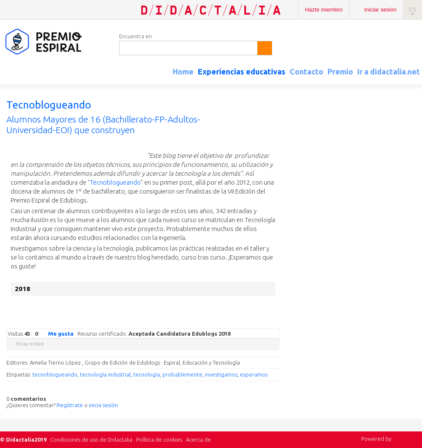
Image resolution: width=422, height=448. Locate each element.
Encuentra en (135, 36)
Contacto (306, 71)
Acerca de (198, 439)
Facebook (232, 322)
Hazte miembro (323, 9)
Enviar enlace (30, 343)
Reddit (258, 322)
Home (183, 71)
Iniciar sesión (380, 9)
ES (412, 9)
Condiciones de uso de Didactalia (91, 439)
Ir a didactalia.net (388, 71)
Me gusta (56, 333)
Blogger (266, 322)
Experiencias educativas (241, 71)
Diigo (275, 322)
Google (215, 322)
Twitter (224, 322)
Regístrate (70, 405)
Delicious (241, 322)
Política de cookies (159, 439)
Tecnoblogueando (115, 182)
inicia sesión (103, 405)
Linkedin (249, 322)
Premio (340, 71)
